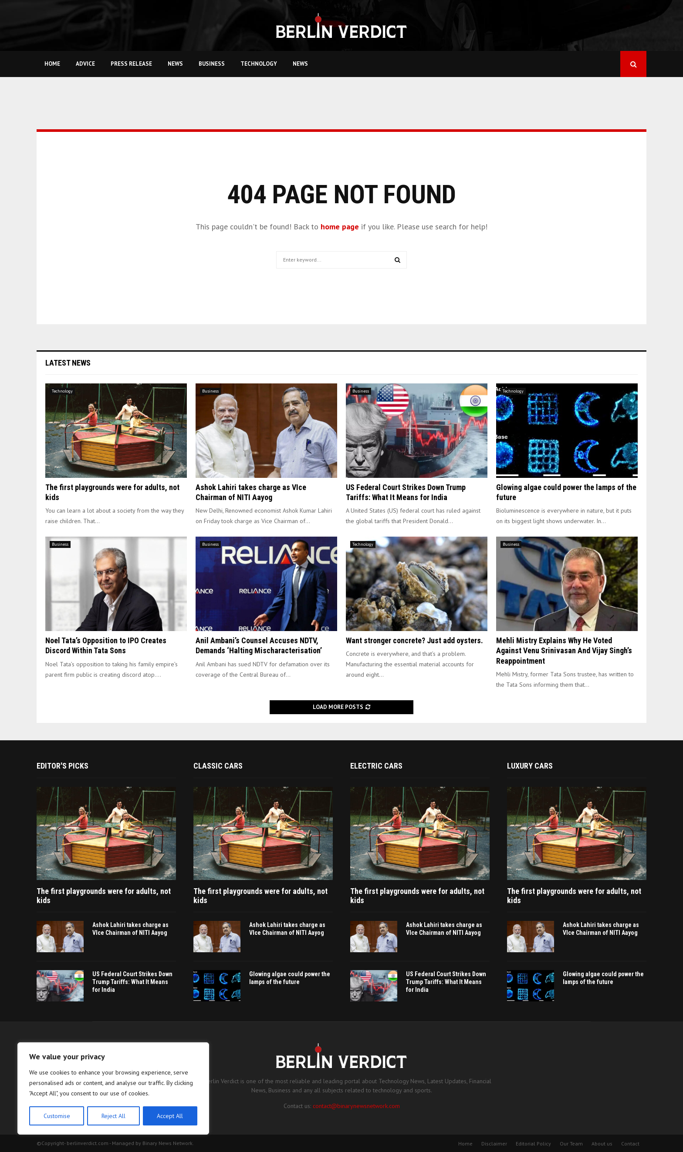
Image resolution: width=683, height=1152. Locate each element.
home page (340, 227)
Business (212, 63)
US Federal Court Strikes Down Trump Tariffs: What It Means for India (132, 982)
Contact (630, 1143)
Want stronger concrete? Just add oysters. (414, 640)
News (175, 63)
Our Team (571, 1143)
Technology (258, 63)
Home (52, 63)
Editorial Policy (533, 1143)
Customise (56, 1116)
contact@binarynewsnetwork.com (356, 1106)
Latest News (68, 362)
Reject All (113, 1116)
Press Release (131, 63)
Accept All (170, 1116)
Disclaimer (494, 1143)
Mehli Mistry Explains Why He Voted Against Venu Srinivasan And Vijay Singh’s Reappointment (564, 650)
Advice (85, 63)
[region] (113, 1089)
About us (602, 1143)
